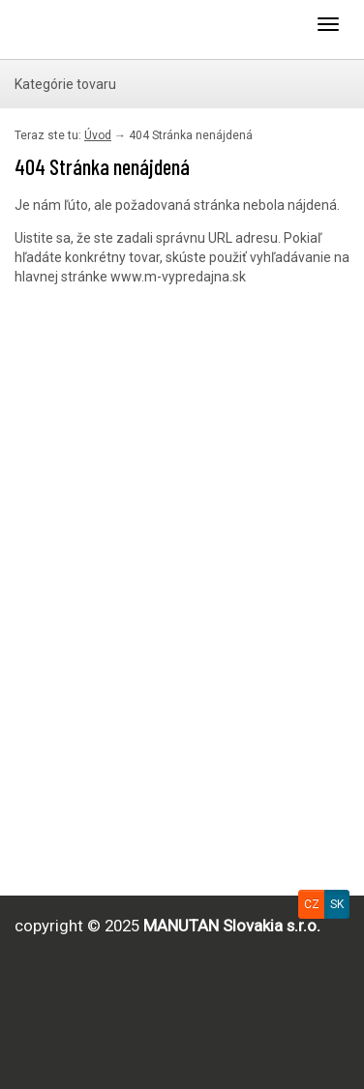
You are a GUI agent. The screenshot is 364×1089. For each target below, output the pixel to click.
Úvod (97, 135)
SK (337, 904)
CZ (311, 904)
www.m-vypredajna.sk (178, 276)
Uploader (92, 29)
